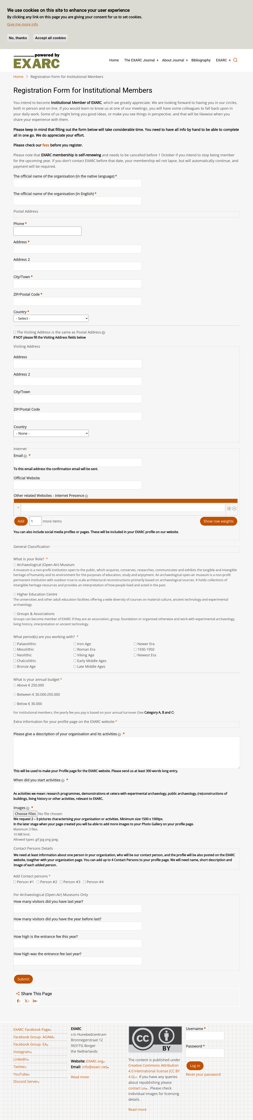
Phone (18, 223)
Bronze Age (26, 666)
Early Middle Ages (92, 660)
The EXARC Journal (139, 60)
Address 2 (21, 259)
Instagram (23, 1051)
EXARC (221, 60)
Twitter (20, 1066)
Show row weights (219, 521)
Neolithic (24, 655)
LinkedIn (21, 1059)
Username (194, 1028)
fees (45, 145)
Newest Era (146, 655)
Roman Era (86, 649)
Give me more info (22, 24)
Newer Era (146, 643)
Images (21, 807)
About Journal (173, 60)
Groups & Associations (36, 613)
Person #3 (71, 881)
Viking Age (85, 655)
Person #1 (25, 881)
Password (194, 1046)
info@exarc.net (96, 1066)
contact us (138, 1088)
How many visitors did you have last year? (48, 901)
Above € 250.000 (30, 685)
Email (20, 455)
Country (19, 311)
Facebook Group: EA (31, 1044)
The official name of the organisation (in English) (53, 193)
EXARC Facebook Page (32, 1029)
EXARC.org (96, 1061)
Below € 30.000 (29, 703)
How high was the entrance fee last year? (47, 953)
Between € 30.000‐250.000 (38, 694)
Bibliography (201, 60)
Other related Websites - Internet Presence (51, 495)
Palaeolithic (26, 643)
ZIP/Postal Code (26, 294)
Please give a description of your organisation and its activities (67, 734)
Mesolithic (25, 649)
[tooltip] (103, 332)
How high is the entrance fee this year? (46, 936)
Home (114, 60)
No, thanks (18, 38)
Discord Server (26, 1081)
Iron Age (84, 643)
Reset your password (203, 1074)
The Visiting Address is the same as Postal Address (61, 332)
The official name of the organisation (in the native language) (63, 176)
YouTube (22, 1074)
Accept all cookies (50, 38)
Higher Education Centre (37, 594)
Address (20, 242)
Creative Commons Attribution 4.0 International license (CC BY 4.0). (154, 1071)
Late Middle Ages (91, 666)
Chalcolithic (26, 660)
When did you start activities (39, 780)
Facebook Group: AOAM (34, 1037)
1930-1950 (145, 649)
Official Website (27, 478)
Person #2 (48, 881)
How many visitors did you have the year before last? (57, 919)
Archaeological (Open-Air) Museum (46, 564)
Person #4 (95, 881)
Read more (80, 1077)
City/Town (21, 276)
